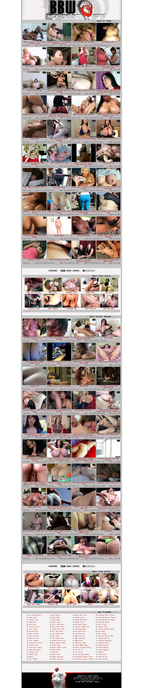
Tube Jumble (52, 587)
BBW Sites (79, 640)
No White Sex (80, 634)
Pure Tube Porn (58, 627)
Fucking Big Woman (82, 654)
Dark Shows (56, 650)
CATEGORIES (53, 270)
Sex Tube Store (58, 634)
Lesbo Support (103, 650)
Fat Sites (79, 652)
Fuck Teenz (102, 624)
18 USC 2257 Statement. (85, 682)
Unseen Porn (90, 587)
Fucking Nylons (104, 622)
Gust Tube (56, 617)
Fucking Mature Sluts (106, 615)
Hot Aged (101, 631)
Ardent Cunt (71, 291)
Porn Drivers (109, 308)
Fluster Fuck (34, 308)
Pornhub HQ (71, 308)
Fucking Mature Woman (106, 620)
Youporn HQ (52, 603)
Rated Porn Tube (58, 629)
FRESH (69, 270)
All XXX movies (34, 291)
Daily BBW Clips (81, 645)
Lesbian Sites (103, 643)
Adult (90, 603)
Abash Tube (71, 603)
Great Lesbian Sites (106, 629)
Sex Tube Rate (57, 631)
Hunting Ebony (80, 629)
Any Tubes (56, 615)
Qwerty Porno (34, 587)
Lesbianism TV (103, 638)
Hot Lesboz (102, 634)
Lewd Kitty (102, 654)
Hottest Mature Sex (105, 636)
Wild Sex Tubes (34, 603)
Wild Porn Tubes (109, 587)
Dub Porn (109, 291)
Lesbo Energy (103, 645)
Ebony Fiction (57, 659)
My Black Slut (80, 631)
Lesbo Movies (103, 647)
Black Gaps (56, 645)
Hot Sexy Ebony (81, 624)
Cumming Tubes (80, 643)
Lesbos (100, 652)
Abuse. (97, 682)
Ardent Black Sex (58, 640)
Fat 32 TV (79, 650)
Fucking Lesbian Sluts (84, 657)
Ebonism (55, 652)
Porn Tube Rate (58, 624)
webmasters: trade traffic (87, 676)
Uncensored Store (71, 587)
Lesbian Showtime (104, 640)
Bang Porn (90, 291)
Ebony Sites (79, 622)
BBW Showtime (80, 638)
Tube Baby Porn (58, 638)
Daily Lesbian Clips (83, 647)
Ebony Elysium (57, 657)
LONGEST (76, 270)
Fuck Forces (90, 308)
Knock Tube (56, 622)
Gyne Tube (56, 620)
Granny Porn (102, 627)
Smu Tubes (56, 636)
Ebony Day (56, 654)
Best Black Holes (58, 643)
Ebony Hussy (79, 617)
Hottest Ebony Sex (82, 627)
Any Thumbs (109, 603)
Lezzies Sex (102, 657)
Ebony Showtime (81, 620)
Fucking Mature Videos (107, 617)
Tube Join (52, 291)
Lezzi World (102, 659)
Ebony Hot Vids (81, 615)
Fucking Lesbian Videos (84, 659)
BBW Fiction (79, 636)
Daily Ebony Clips (59, 647)
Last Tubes (52, 308)
